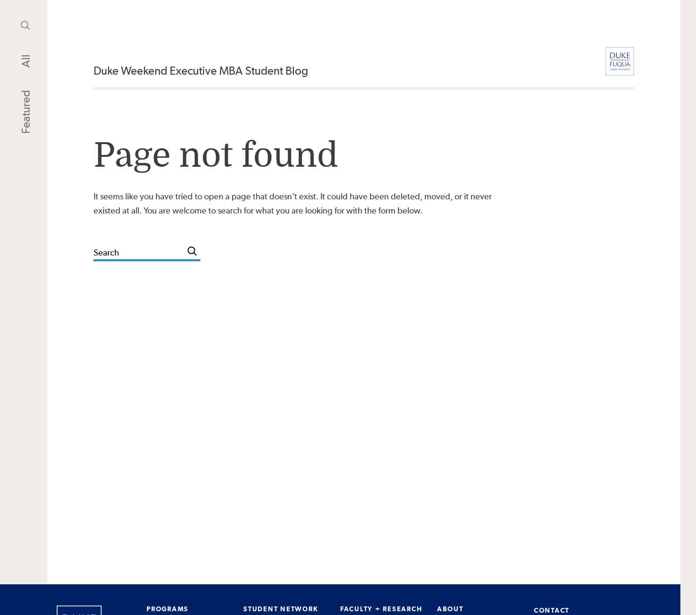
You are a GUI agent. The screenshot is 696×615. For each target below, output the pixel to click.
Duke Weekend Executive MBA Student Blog (201, 70)
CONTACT (551, 610)
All (26, 61)
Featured (26, 112)
